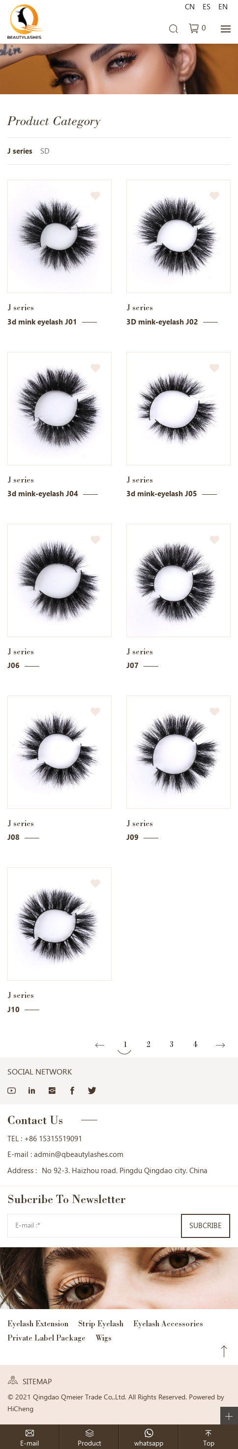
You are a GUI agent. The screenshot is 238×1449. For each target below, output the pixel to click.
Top (224, 1351)
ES (206, 6)
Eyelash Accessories (168, 1323)
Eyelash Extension (37, 1323)
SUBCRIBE (205, 1225)
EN (223, 6)
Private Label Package (46, 1337)
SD (45, 151)
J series (19, 151)
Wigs (103, 1337)
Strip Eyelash (100, 1323)
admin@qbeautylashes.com (78, 1154)
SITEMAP (37, 1381)
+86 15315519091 (53, 1138)
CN (190, 6)
